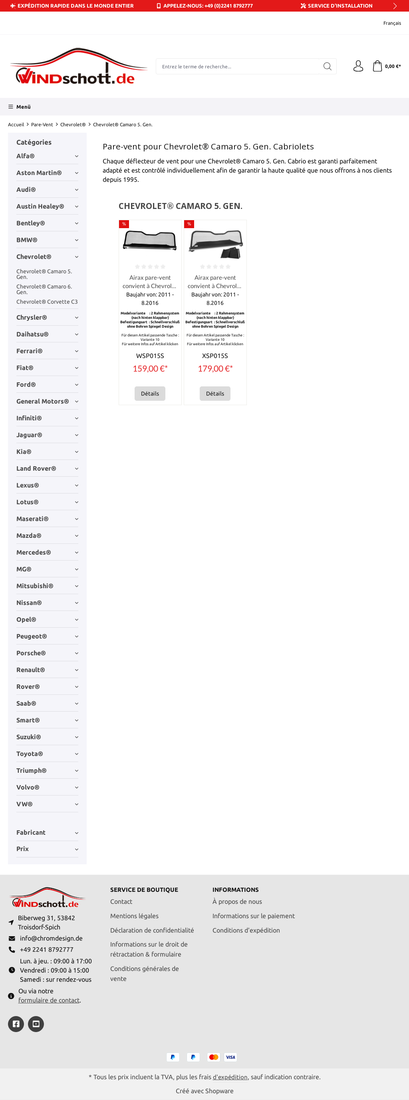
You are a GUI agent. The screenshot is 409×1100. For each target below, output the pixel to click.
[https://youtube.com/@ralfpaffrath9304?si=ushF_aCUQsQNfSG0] (36, 1024)
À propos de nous (237, 899)
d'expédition (230, 1076)
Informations (237, 888)
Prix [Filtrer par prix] (47, 848)
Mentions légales (134, 914)
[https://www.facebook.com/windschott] (16, 1024)
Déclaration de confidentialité (152, 928)
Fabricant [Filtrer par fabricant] (47, 832)
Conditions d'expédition (246, 928)
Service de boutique (146, 888)
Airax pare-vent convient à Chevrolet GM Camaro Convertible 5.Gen (150, 282)
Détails (150, 394)
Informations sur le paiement (253, 914)
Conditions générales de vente (144, 971)
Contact (121, 899)
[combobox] (237, 66)
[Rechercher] (326, 66)
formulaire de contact (48, 1000)
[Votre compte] (357, 66)
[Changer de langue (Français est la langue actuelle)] (387, 23)
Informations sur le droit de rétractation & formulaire (149, 947)
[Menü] (19, 106)
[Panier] (386, 66)
